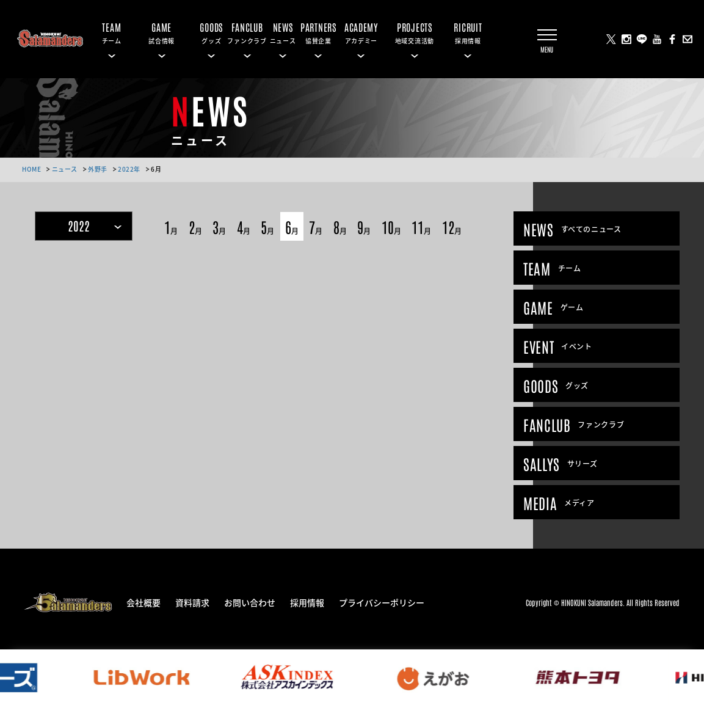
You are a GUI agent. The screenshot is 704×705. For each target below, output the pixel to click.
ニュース (65, 169)
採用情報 (307, 601)
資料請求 (192, 601)
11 (421, 226)
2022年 (129, 169)
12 (452, 226)
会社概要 (143, 601)
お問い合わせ (249, 601)
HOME (31, 169)
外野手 (97, 169)
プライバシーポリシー (381, 601)
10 (391, 226)
